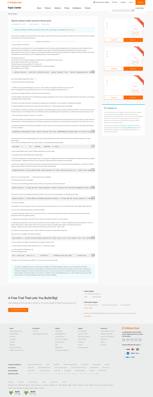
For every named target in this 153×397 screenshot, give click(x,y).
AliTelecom (80, 385)
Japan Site (31, 367)
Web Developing (80, 370)
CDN (47, 364)
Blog (56, 345)
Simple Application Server (40, 334)
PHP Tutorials (102, 370)
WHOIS (103, 342)
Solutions (57, 8)
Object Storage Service (70, 364)
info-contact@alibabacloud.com (128, 127)
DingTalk (106, 385)
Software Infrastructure (78, 367)
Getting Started (59, 342)
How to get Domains (61, 367)
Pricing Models (14, 334)
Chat (85, 297)
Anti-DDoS (56, 364)
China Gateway (59, 336)
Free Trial (35, 331)
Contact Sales (139, 8)
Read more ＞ (72, 30)
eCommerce (85, 364)
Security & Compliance (107, 336)
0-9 (97, 373)
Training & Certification (62, 350)
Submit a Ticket (82, 334)
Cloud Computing (44, 370)
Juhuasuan (38, 385)
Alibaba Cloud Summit (16, 350)
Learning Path (94, 367)
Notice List (54, 382)
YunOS (74, 385)
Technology (58, 331)
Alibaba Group (12, 385)
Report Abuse (82, 339)
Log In (131, 2)
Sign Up (140, 2)
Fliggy (70, 385)
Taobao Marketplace (24, 385)
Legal (44, 382)
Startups (12, 345)
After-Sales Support (84, 336)
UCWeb (91, 385)
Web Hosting (97, 364)
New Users (105, 367)
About (39, 8)
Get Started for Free (18, 310)
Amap (86, 385)
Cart (114, 2)
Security (107, 364)
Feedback (81, 342)
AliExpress (46, 385)
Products (48, 8)
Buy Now (133, 40)
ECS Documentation (44, 367)
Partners (87, 8)
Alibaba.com (53, 385)
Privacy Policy (33, 382)
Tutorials (91, 370)
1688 (59, 385)
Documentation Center (107, 331)
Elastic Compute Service (35, 364)
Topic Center (31, 370)
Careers (10, 382)
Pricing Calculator (83, 347)
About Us (21, 382)
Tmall (32, 385)
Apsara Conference (15, 347)
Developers (67, 370)
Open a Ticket (88, 308)
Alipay (111, 385)
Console (123, 2)
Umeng (96, 385)
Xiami (101, 385)
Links (64, 382)
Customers (13, 339)
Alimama (64, 385)
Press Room (104, 339)
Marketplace (77, 8)
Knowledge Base (60, 334)
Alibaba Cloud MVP (106, 334)
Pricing (66, 8)
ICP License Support (61, 339)
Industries (57, 370)
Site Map (103, 345)
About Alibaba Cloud (16, 331)
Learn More (114, 40)
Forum (80, 345)
